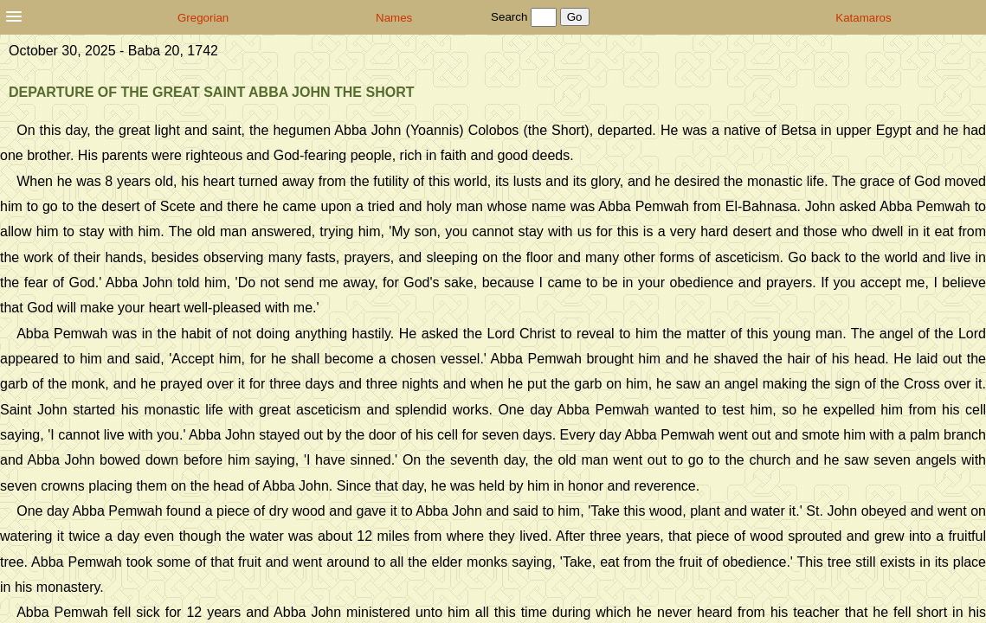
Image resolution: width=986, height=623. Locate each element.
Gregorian (203, 17)
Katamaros (863, 17)
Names (394, 17)
